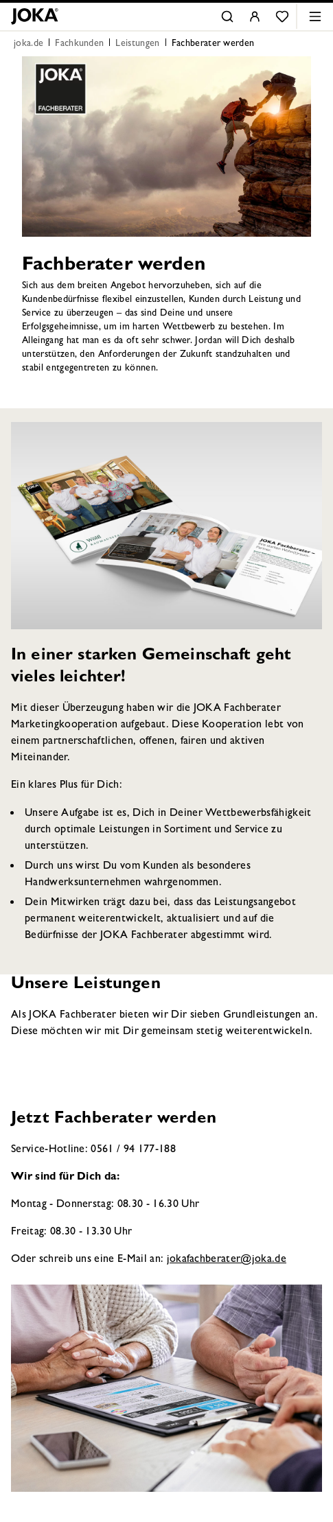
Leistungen (137, 44)
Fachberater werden (213, 44)
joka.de (28, 44)
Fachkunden (79, 44)
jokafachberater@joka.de (226, 1259)
